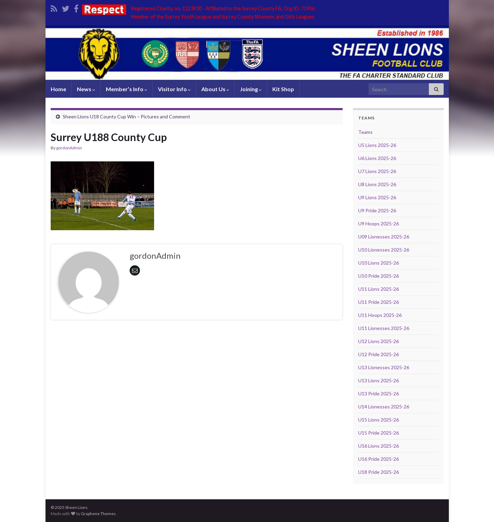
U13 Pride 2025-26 (378, 393)
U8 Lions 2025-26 (377, 184)
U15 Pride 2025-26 (378, 433)
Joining (251, 89)
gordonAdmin (69, 147)
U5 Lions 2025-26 (377, 145)
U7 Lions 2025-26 (377, 171)
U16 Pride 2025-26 (378, 459)
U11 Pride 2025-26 (378, 302)
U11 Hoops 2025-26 (380, 315)
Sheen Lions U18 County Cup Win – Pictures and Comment (126, 116)
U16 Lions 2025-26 (378, 446)
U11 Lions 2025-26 (378, 289)
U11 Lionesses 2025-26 (383, 328)
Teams (365, 132)
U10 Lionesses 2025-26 (383, 250)
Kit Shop (283, 89)
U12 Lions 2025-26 (378, 341)
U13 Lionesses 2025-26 (383, 367)
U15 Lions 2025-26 (378, 420)
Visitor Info (174, 89)
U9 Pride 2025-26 (377, 210)
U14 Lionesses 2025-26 (383, 406)
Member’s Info (126, 89)
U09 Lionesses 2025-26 (383, 236)
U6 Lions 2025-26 (377, 158)
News (86, 89)
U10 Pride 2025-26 (378, 276)
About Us (215, 89)
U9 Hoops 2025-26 (378, 223)
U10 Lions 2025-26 (378, 263)
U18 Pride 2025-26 (378, 472)
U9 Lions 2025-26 (377, 197)
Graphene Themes (98, 513)
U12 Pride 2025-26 (378, 354)
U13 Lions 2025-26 (378, 380)
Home (58, 89)
